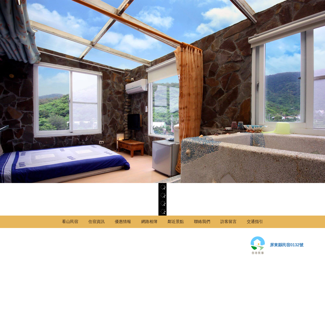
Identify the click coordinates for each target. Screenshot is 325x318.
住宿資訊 (96, 221)
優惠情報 (123, 221)
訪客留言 (228, 221)
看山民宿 (70, 221)
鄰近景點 (176, 221)
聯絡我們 (202, 221)
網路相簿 (149, 221)
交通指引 (255, 221)
